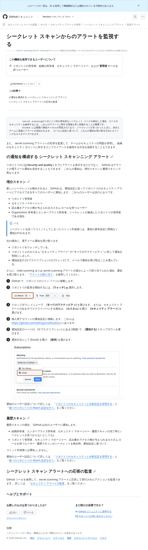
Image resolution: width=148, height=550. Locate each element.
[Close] (138, 5)
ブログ (103, 537)
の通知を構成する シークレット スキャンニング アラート (59, 156)
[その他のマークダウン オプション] (39, 83)
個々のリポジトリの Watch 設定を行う (31, 408)
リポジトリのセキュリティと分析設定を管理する (83, 404)
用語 (32, 537)
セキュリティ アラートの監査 (47, 483)
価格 (69, 537)
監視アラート (134, 24)
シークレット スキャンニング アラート (103, 24)
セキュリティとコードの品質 (22, 24)
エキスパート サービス (85, 537)
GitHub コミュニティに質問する (93, 511)
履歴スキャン (18, 418)
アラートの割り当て (41, 274)
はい (13, 512)
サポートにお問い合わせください (93, 516)
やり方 (43, 24)
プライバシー (43, 537)
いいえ (29, 512)
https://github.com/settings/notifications (36, 323)
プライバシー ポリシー (16, 518)
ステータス (58, 537)
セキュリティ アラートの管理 (66, 24)
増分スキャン (18, 182)
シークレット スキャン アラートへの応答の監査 (51, 471)
